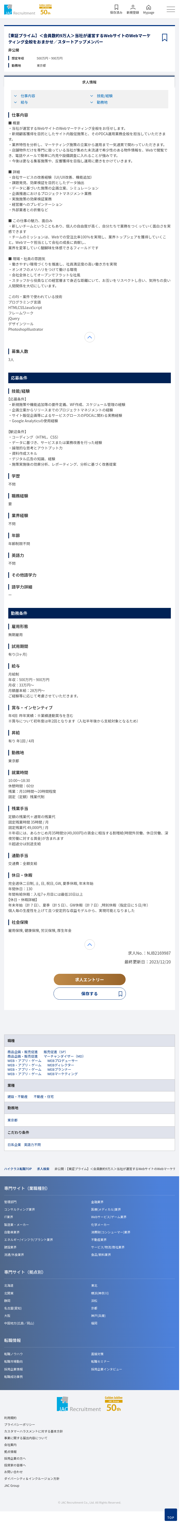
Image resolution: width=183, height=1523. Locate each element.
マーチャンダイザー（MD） (65, 1056)
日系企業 (14, 1144)
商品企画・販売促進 (22, 1051)
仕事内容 (24, 95)
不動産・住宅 (44, 1096)
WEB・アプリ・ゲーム (24, 1060)
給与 (20, 102)
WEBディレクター (60, 1064)
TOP (170, 1518)
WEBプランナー (59, 1069)
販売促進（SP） (56, 1051)
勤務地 (99, 102)
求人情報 (89, 82)
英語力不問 (32, 1144)
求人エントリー (89, 979)
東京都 (12, 1120)
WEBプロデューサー (62, 1060)
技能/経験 (101, 95)
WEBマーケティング (62, 1073)
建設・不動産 (17, 1096)
